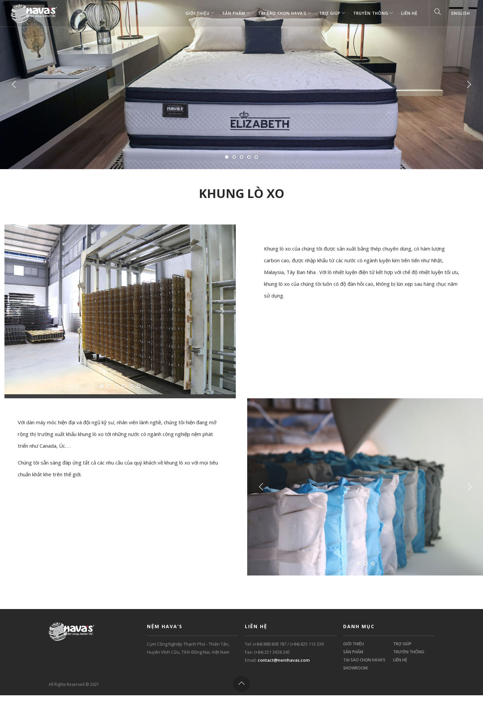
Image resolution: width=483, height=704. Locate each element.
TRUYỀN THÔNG (370, 13)
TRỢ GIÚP (329, 13)
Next (469, 85)
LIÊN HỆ (400, 660)
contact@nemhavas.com (284, 660)
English (460, 13)
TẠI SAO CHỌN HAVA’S (282, 13)
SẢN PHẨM (233, 13)
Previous (14, 85)
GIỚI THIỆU (197, 13)
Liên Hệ (409, 13)
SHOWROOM (355, 668)
